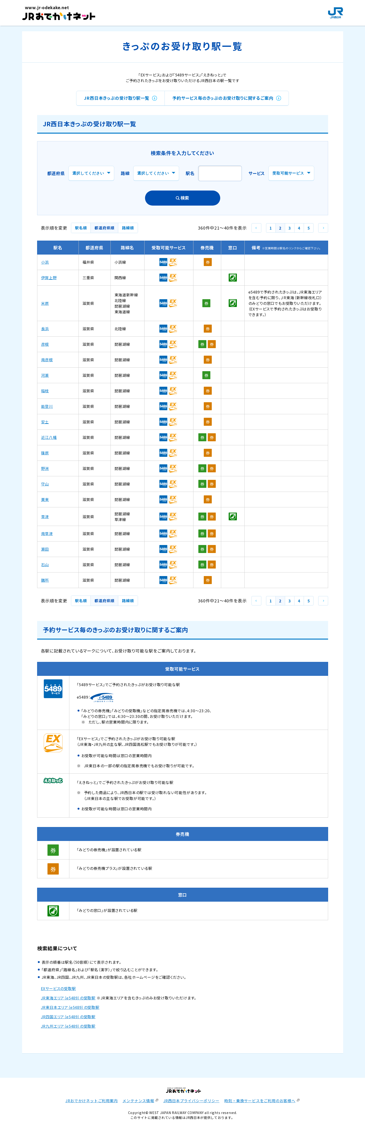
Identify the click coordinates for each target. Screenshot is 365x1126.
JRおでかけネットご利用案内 (91, 1100)
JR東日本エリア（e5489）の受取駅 (70, 1007)
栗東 (45, 499)
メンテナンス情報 (138, 1100)
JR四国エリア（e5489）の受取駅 (68, 1016)
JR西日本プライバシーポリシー (191, 1100)
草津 (45, 516)
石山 (45, 564)
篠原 (45, 453)
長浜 (45, 328)
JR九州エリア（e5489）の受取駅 (68, 1026)
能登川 (47, 406)
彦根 (45, 344)
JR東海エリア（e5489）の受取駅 (68, 998)
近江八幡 (49, 437)
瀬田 (45, 549)
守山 (45, 484)
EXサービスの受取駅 (58, 988)
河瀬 (45, 375)
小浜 (45, 262)
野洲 (45, 468)
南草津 (47, 533)
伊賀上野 (49, 277)
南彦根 (47, 359)
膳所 (45, 580)
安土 (45, 422)
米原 (45, 303)
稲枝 (45, 391)
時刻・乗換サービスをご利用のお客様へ (259, 1100)
